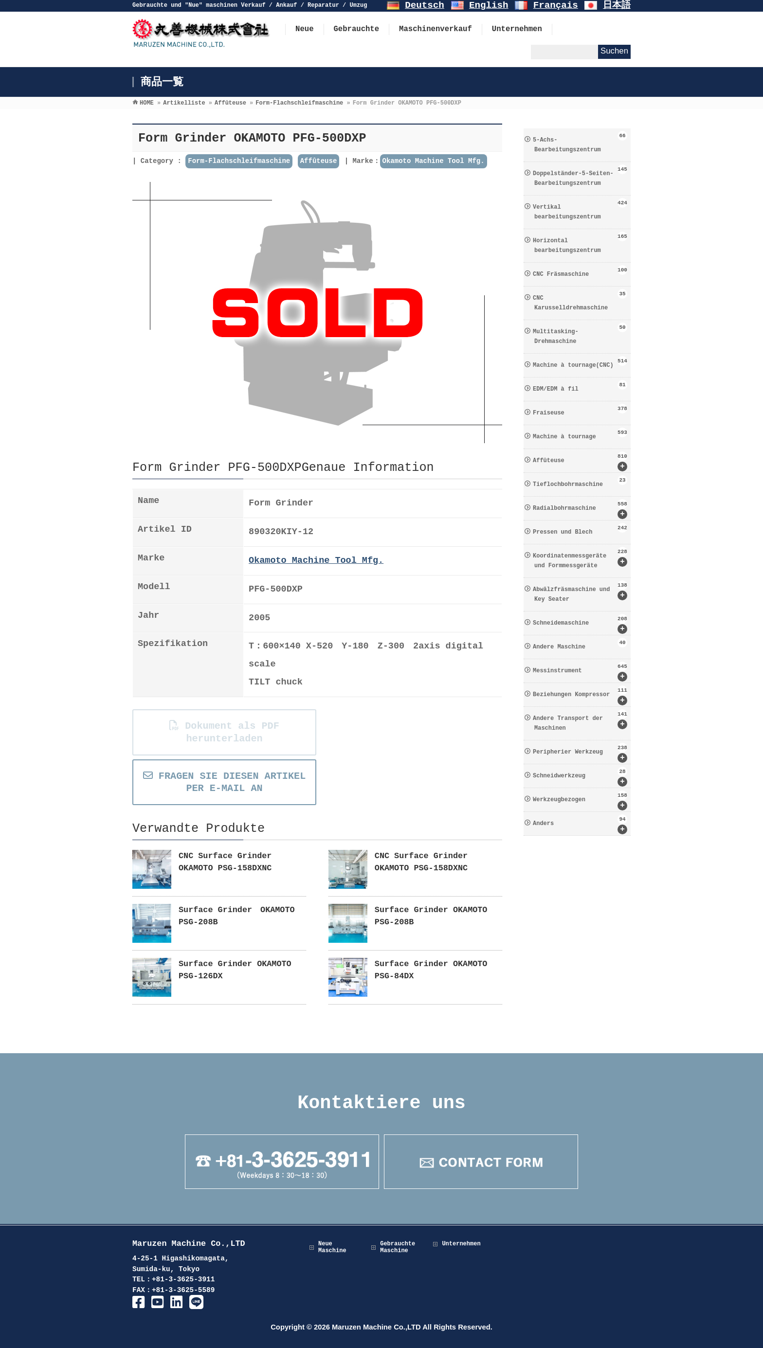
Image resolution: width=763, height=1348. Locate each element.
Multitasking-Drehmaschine (580, 334)
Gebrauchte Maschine (397, 1247)
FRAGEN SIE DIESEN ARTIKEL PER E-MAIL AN (224, 782)
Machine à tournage (580, 434)
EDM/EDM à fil (580, 386)
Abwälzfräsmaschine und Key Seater (580, 591)
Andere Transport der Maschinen (580, 720)
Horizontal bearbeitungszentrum (580, 243)
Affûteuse (318, 161)
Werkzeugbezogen (580, 800)
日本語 (617, 5)
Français (555, 5)
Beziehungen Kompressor (580, 695)
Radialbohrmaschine (580, 509)
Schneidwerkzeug (580, 777)
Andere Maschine (580, 644)
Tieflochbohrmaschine (580, 481)
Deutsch (424, 5)
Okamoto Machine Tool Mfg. (433, 161)
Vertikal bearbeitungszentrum (580, 209)
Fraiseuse (580, 410)
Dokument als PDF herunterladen (224, 732)
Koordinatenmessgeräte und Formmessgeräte (580, 558)
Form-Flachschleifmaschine (239, 161)
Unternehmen (461, 1243)
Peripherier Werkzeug (580, 753)
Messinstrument (580, 672)
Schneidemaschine (580, 624)
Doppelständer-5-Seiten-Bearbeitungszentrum (580, 175)
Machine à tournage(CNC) (580, 362)
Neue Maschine (332, 1247)
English (489, 5)
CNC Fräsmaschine (580, 271)
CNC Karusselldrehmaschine (580, 300)
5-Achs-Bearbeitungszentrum (580, 142)
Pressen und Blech (580, 529)
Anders (580, 824)
